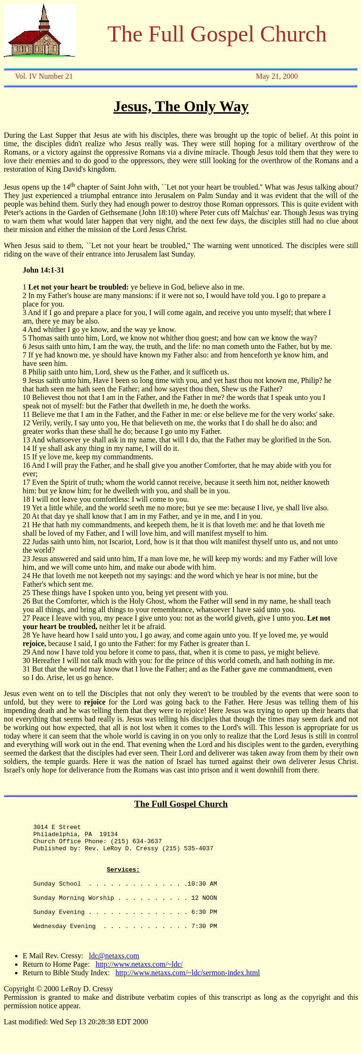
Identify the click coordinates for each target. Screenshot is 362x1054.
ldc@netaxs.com (114, 980)
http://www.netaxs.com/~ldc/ (139, 988)
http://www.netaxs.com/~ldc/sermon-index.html (187, 997)
